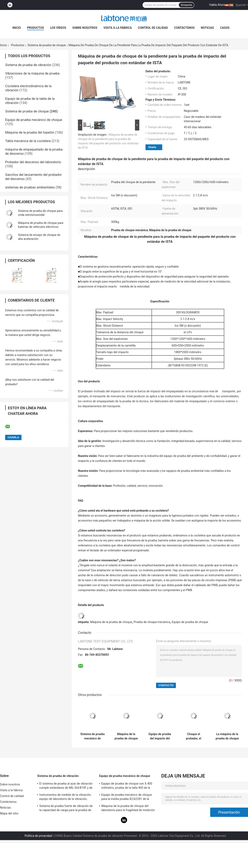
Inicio (16, 27)
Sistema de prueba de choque (46, 45)
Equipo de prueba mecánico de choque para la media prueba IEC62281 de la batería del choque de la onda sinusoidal (127, 797)
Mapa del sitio (9, 813)
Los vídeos (58, 27)
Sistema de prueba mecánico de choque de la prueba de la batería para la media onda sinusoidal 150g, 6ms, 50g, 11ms (92, 736)
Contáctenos (184, 27)
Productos (35, 27)
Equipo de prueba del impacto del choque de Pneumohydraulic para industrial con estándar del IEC (160, 736)
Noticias (207, 27)
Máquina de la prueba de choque (111, 622)
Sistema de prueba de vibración (28, 65)
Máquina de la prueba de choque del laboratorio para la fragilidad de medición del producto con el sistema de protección (128, 808)
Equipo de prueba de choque (190, 622)
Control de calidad (153, 27)
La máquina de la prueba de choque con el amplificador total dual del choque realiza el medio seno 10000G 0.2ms (227, 736)
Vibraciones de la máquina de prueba (32, 73)
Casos (224, 27)
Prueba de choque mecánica (152, 622)
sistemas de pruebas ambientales (30, 187)
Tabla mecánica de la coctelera (28, 141)
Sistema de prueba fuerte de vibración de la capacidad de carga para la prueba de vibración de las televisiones (66, 808)
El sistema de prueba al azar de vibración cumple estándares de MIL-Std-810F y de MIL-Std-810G (66, 786)
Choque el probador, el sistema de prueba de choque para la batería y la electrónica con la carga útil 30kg (193, 736)
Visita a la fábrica (118, 27)
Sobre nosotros (84, 27)
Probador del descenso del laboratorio (33, 162)
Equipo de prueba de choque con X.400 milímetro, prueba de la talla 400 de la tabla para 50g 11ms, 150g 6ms (126, 786)
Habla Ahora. (217, 4)
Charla (152, 147)
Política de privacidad (38, 835)
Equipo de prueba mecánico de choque (33, 120)
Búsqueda (186, 5)
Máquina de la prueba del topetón (29, 132)
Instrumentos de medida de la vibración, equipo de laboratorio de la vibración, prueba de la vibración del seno (65, 797)
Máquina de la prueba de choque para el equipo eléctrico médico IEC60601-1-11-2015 (126, 736)
